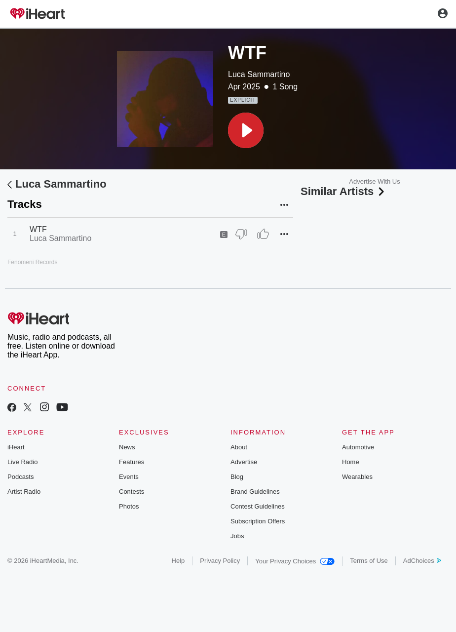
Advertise (243, 462)
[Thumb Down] (241, 234)
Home (350, 462)
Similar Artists (343, 191)
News (127, 447)
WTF (38, 229)
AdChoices (422, 560)
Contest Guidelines (257, 506)
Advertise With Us (374, 181)
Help (178, 560)
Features (131, 462)
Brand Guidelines (255, 491)
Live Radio (22, 462)
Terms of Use (369, 560)
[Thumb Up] (263, 234)
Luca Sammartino (259, 74)
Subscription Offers (257, 521)
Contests (131, 491)
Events (129, 476)
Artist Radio (23, 491)
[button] (246, 130)
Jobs (237, 536)
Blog (236, 476)
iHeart (16, 447)
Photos (129, 506)
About (238, 447)
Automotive (358, 447)
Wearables (357, 476)
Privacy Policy (220, 560)
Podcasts (20, 476)
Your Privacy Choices (295, 561)
